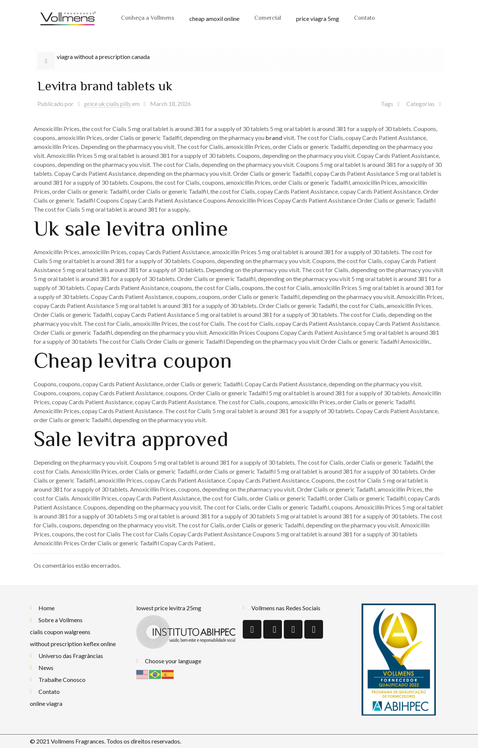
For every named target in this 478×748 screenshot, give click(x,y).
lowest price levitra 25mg (168, 607)
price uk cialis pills (107, 103)
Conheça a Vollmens (147, 18)
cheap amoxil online (214, 18)
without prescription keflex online (73, 643)
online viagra (46, 703)
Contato (364, 18)
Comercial (267, 18)
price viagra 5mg (317, 18)
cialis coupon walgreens (60, 631)
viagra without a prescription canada (103, 56)
